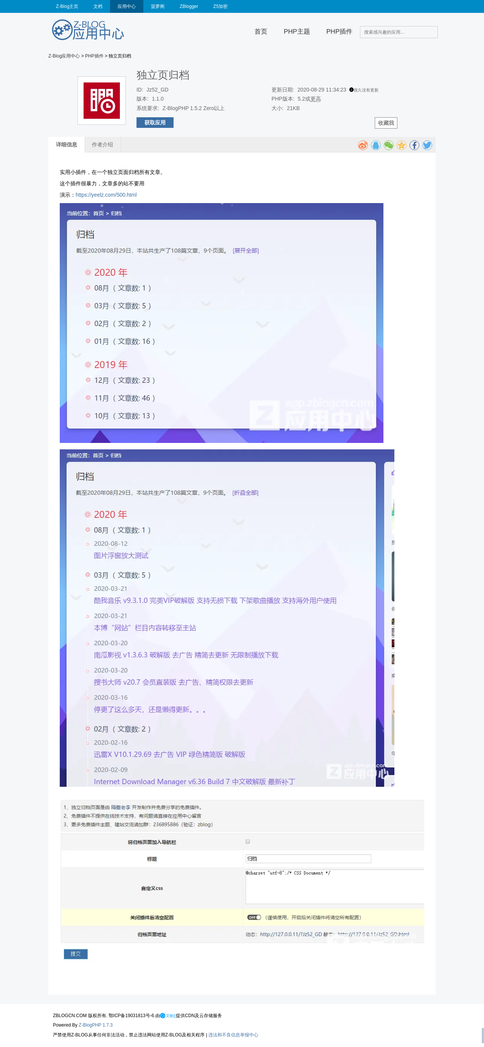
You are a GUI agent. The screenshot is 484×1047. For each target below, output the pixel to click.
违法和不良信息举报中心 (233, 1035)
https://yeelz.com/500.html (106, 195)
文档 (97, 6)
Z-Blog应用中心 (64, 56)
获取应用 (155, 123)
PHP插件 (339, 31)
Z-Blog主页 (67, 6)
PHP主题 (297, 31)
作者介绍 (102, 144)
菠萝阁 (157, 6)
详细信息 (66, 144)
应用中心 (127, 6)
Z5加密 (220, 6)
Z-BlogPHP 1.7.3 (96, 1025)
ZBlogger (189, 6)
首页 (260, 31)
